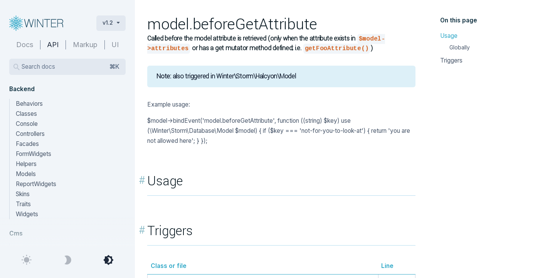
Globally (459, 47)
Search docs (70, 67)
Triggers (451, 60)
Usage (448, 35)
